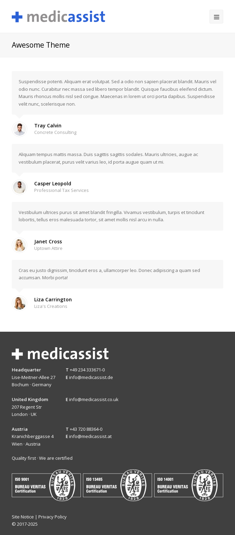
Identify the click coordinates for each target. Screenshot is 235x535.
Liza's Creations (50, 306)
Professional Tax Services (61, 190)
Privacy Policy (52, 517)
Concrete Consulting (55, 132)
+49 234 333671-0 (87, 370)
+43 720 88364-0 (86, 429)
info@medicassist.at (90, 436)
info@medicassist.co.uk (94, 399)
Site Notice (23, 517)
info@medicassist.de (91, 377)
